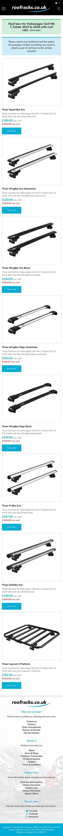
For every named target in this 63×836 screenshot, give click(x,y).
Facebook (33, 813)
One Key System (31, 732)
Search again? (35, 30)
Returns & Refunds (31, 730)
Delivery (32, 724)
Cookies (31, 761)
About (31, 750)
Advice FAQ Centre (31, 790)
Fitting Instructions (31, 785)
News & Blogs (31, 753)
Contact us (32, 721)
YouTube (33, 811)
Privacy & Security (31, 759)
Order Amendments (31, 727)
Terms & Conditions (31, 764)
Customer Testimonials (31, 756)
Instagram (33, 816)
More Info (11, 131)
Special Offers (31, 793)
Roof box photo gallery (31, 782)
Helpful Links (31, 787)
